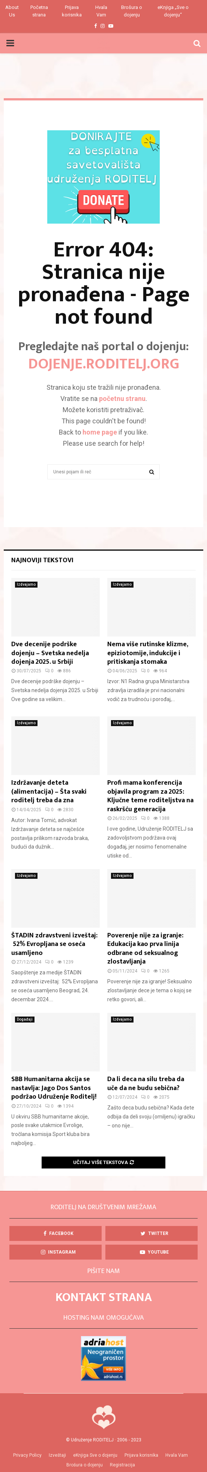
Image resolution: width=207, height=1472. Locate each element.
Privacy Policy (27, 1455)
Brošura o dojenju (131, 11)
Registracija (122, 1465)
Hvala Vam (101, 11)
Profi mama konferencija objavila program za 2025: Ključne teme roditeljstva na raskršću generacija (150, 796)
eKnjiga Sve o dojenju (95, 1455)
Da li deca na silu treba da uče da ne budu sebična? (145, 1083)
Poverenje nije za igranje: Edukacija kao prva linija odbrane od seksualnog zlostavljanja (145, 948)
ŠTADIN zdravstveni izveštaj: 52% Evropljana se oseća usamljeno (54, 944)
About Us (12, 11)
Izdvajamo (26, 584)
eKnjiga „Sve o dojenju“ (173, 11)
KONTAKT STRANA (104, 1297)
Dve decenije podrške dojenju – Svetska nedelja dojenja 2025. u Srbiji (50, 653)
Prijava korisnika (72, 11)
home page (99, 432)
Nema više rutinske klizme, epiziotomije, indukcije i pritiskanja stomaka (147, 653)
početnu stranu (122, 398)
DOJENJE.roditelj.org (103, 364)
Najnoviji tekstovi (42, 560)
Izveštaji (57, 1455)
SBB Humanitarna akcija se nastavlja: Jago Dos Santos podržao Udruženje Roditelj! (54, 1088)
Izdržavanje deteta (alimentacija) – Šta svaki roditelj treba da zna (49, 791)
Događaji (25, 1019)
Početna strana (39, 11)
